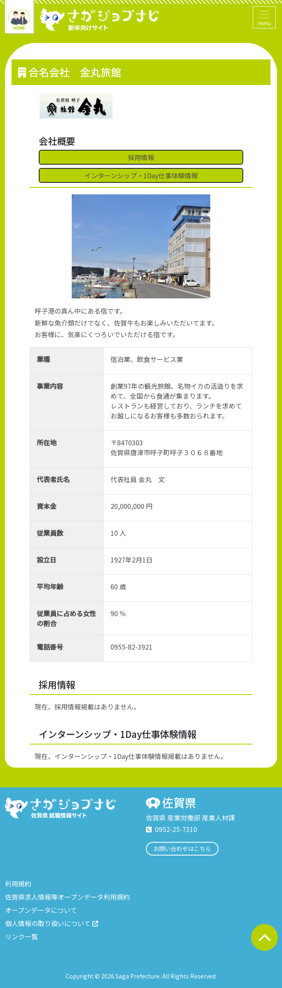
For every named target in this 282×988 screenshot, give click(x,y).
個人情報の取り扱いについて (51, 923)
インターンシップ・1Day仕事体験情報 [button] (141, 175)
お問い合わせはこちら (182, 848)
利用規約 (18, 884)
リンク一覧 (21, 936)
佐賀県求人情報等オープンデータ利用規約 (67, 897)
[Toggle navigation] (264, 17)
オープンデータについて (41, 910)
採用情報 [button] (141, 157)
